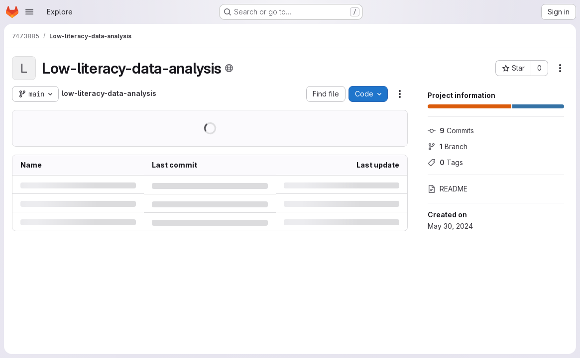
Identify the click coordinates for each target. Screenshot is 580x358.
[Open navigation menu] (29, 12)
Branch (447, 146)
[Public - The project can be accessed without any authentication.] (229, 68)
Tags (445, 162)
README (447, 188)
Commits (451, 130)
